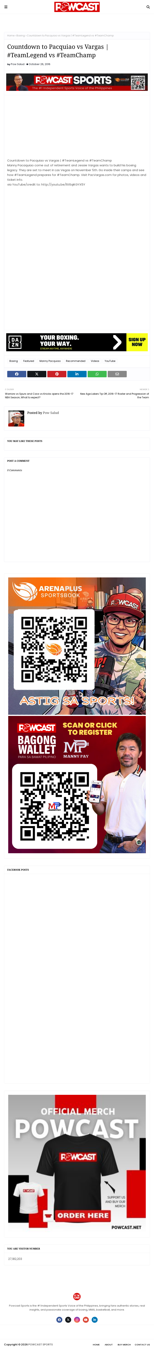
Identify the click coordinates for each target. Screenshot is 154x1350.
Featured (28, 361)
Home (10, 35)
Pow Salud (17, 64)
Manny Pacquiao (50, 361)
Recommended (75, 361)
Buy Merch (124, 1344)
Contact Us (142, 1344)
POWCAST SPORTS (40, 1344)
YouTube (110, 361)
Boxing (20, 35)
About (109, 1344)
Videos (95, 361)
